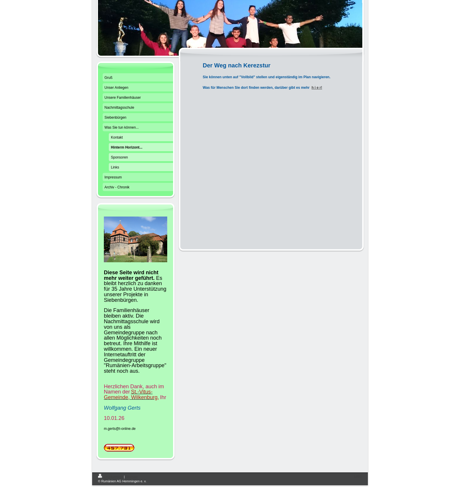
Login (358, 476)
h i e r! (317, 88)
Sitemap (131, 477)
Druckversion (111, 477)
